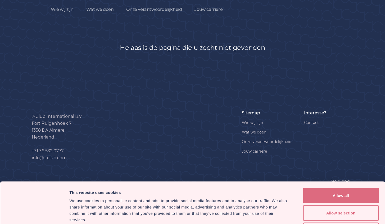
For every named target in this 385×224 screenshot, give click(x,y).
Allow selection (341, 172)
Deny (341, 189)
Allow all (341, 154)
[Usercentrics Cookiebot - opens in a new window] (34, 214)
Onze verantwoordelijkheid (154, 9)
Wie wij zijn (62, 9)
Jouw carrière (208, 9)
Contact (311, 122)
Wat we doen (100, 9)
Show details (277, 213)
